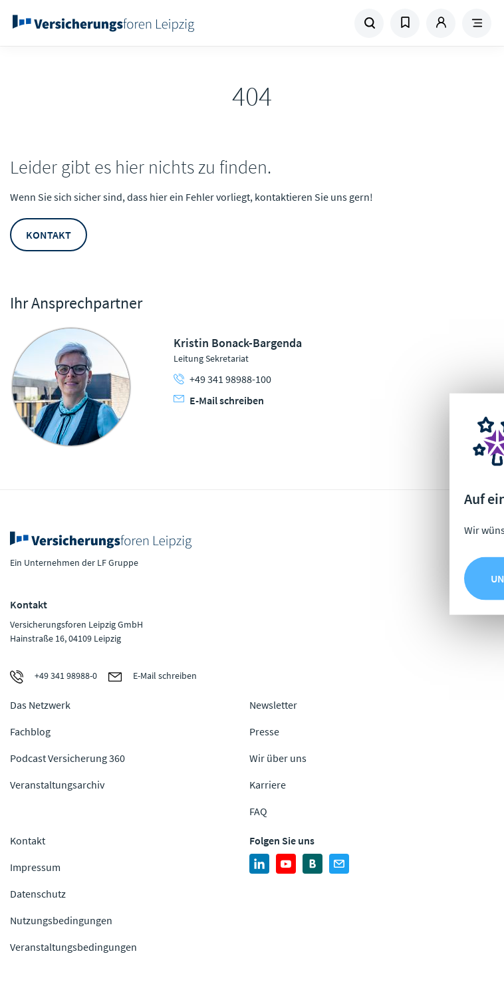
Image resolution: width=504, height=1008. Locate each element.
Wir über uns (278, 758)
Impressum (35, 867)
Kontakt (48, 234)
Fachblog (30, 731)
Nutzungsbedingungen (61, 920)
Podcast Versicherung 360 (67, 758)
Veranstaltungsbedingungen (73, 946)
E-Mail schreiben (219, 400)
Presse (264, 731)
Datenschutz (38, 893)
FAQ (258, 811)
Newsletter (273, 704)
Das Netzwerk (40, 704)
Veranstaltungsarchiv (57, 784)
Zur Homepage (126, 23)
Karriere (267, 784)
